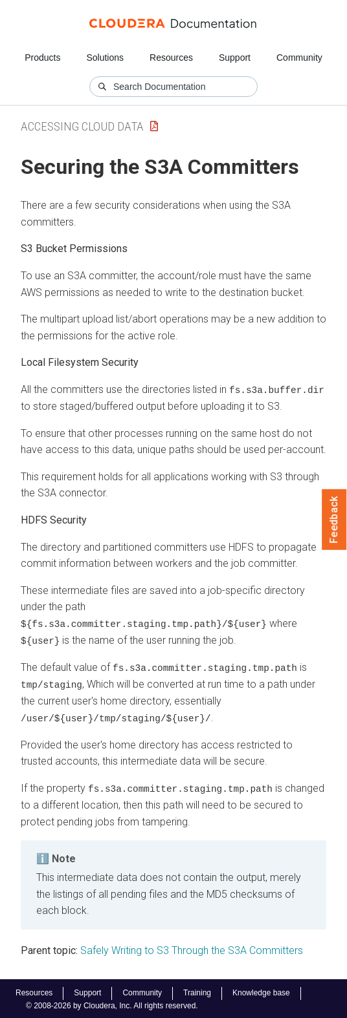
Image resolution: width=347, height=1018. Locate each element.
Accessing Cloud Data (82, 126)
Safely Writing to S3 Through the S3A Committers (191, 948)
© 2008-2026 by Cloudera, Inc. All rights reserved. (112, 1003)
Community (299, 57)
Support (235, 57)
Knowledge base (261, 991)
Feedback (334, 520)
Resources (171, 57)
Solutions (105, 57)
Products (42, 57)
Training (197, 991)
